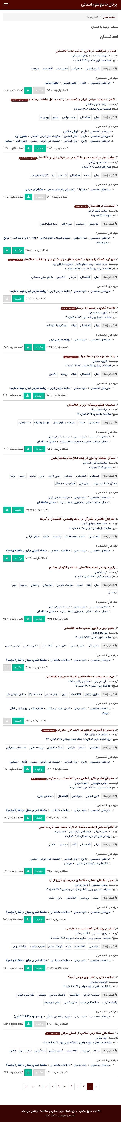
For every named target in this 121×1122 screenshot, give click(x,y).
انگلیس (61, 277)
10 (32, 1086)
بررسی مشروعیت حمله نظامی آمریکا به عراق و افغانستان (80, 676)
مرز (53, 175)
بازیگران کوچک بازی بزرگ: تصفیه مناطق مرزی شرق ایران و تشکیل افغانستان (61, 259)
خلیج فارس (54, 476)
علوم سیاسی (80, 291)
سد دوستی (25, 422)
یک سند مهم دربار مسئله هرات (89, 356)
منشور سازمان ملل (16, 694)
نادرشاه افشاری (55, 747)
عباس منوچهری (99, 783)
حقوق (84, 83)
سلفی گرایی (32, 536)
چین (14, 585)
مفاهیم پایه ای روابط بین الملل (26, 708)
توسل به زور (51, 694)
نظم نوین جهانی (25, 995)
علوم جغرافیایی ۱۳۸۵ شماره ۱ (96, 167)
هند (89, 585)
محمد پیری (60, 831)
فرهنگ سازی (55, 946)
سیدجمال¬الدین (48, 224)
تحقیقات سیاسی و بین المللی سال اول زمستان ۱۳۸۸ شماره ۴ (79, 889)
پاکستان (68, 476)
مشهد (82, 422)
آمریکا (80, 585)
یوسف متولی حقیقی (96, 104)
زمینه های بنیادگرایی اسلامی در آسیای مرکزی (79, 1033)
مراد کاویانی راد (99, 409)
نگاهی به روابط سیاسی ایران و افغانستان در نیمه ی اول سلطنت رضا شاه (63, 99)
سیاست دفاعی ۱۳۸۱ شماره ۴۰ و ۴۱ (93, 576)
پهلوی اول (21, 141)
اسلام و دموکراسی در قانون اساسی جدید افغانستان (86, 51)
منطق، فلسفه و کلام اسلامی (55, 238)
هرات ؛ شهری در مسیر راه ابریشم (88, 307)
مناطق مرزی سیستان (42, 277)
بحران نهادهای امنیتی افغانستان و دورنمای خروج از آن (81, 880)
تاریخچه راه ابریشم (57, 325)
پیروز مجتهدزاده (84, 264)
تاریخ (84, 131)
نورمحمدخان (36, 747)
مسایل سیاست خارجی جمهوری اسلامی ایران (84, 441)
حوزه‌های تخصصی (100, 83)
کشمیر (32, 476)
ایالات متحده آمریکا (75, 536)
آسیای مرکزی (56, 1051)
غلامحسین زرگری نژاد (95, 734)
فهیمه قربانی (78, 56)
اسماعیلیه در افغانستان (94, 206)
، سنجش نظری (45, 796)
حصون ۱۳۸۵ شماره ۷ (100, 467)
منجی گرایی (70, 1002)
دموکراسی (76, 68)
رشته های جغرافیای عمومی (61, 189)
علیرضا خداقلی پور (63, 264)
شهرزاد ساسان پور (98, 312)
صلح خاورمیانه (52, 1002)
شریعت (35, 68)
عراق (42, 476)
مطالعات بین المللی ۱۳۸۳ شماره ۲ (93, 637)
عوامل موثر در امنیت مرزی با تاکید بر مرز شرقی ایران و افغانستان (67, 157)
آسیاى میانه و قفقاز (65, 483)
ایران (96, 117)
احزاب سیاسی (37, 946)
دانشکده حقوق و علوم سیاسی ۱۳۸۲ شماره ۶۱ (87, 986)
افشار (24, 762)
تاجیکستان (25, 1051)
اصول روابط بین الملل (58, 708)
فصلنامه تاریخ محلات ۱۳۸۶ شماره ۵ (92, 109)
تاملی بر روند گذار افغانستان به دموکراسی (90, 928)
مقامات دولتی (19, 946)
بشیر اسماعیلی (99, 885)
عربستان (112, 592)
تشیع (6, 238)
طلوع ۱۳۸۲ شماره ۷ (101, 215)
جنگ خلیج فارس (89, 1002)
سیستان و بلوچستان (64, 422)
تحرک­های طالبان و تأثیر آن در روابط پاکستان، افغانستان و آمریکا (77, 519)
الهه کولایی (101, 1038)
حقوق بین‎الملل (91, 694)
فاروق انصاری (100, 361)
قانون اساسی (92, 68)
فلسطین (94, 476)
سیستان (63, 844)
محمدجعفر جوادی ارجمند (93, 523)
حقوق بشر (62, 68)
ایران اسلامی (71, 136)
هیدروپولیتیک (41, 422)
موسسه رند (101, 56)
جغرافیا (83, 189)
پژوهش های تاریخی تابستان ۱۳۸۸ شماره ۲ (88, 836)
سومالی (42, 995)
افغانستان (48, 68)
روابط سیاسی (69, 117)
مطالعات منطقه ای (60, 551)
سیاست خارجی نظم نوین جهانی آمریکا (91, 977)
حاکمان (51, 844)
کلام (34, 238)
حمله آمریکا (35, 694)
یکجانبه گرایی (110, 1002)
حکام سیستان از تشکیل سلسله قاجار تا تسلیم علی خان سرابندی (76, 827)
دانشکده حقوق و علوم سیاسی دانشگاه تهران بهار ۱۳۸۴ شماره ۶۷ (77, 1042)
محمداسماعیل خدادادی (94, 463)
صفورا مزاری (81, 783)
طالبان (46, 536)
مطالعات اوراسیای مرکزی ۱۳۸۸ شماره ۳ (90, 528)
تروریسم (84, 898)
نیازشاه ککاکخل (99, 633)
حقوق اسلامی (30, 646)
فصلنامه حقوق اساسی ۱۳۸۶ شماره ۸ (92, 60)
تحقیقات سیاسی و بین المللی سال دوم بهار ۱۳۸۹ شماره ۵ (81, 938)
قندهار (81, 747)
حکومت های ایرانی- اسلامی (45, 136)
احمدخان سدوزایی (16, 747)
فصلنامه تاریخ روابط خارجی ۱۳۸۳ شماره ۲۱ (88, 317)
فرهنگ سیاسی (57, 995)
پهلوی (55, 117)
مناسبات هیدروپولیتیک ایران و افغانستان (91, 404)
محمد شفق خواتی (97, 211)
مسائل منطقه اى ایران (105, 483)
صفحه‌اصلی (109, 17)
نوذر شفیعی (100, 572)
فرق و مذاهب (20, 238)
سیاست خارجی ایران (59, 437)
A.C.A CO (51, 1116)
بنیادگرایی (40, 1051)
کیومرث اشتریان (98, 982)
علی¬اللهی (66, 224)
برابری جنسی (12, 646)
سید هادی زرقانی (98, 162)
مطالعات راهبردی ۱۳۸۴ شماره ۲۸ (94, 414)
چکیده (39, 90)
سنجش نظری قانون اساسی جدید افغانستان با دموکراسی (72, 778)
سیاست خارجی (65, 585)
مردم (68, 946)
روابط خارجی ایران (60, 291)
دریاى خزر (84, 483)
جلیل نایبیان (100, 831)
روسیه (64, 374)
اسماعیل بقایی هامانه (79, 681)
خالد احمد (101, 264)
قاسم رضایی (81, 885)
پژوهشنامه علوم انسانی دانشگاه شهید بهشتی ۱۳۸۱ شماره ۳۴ (78, 739)
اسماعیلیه (80, 224)
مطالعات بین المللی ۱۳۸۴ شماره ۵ (93, 686)
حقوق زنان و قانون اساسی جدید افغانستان (89, 628)
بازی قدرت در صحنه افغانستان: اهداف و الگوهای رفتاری (82, 567)
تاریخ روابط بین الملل (58, 1016)
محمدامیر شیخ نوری (80, 831)
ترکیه (12, 476)
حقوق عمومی (70, 83)
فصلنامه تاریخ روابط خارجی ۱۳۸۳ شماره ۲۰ (88, 268)
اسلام (96, 1051)
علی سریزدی (100, 681)
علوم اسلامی (80, 238)
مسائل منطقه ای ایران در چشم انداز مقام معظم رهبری (82, 458)
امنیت (87, 175)
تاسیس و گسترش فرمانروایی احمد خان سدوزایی (77, 730)
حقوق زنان (93, 646)
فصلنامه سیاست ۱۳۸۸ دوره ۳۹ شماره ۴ (90, 788)
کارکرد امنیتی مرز (39, 175)
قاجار (74, 844)
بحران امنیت (55, 898)
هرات (74, 325)
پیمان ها (44, 117)
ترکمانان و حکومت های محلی (92, 863)
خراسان (63, 175)
